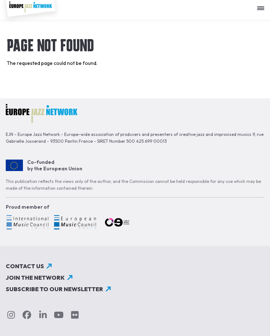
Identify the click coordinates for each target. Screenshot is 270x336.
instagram (11, 314)
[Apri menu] (262, 5)
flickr (74, 314)
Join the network (35, 277)
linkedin (43, 314)
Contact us (25, 266)
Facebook (26, 314)
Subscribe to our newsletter (54, 289)
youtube (58, 314)
